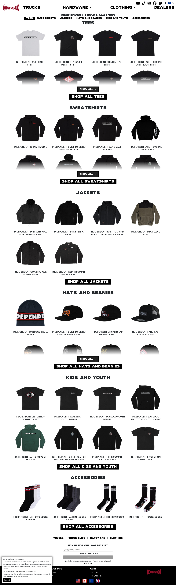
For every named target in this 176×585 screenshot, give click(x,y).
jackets (66, 18)
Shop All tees (88, 96)
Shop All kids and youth (88, 466)
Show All (88, 89)
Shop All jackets (88, 281)
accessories (141, 18)
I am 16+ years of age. (89, 553)
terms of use (88, 563)
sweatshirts (46, 18)
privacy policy (103, 561)
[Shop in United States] (78, 581)
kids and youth (117, 18)
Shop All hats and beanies (88, 366)
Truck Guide (76, 538)
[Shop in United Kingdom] (98, 581)
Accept (7, 580)
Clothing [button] (121, 7)
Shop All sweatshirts (88, 181)
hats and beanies (89, 18)
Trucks (58, 538)
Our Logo (94, 572)
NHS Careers (96, 576)
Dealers (164, 7)
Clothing (116, 538)
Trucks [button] (32, 7)
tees (29, 18)
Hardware (97, 538)
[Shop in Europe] (91, 581)
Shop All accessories (88, 526)
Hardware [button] (76, 7)
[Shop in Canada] (84, 581)
